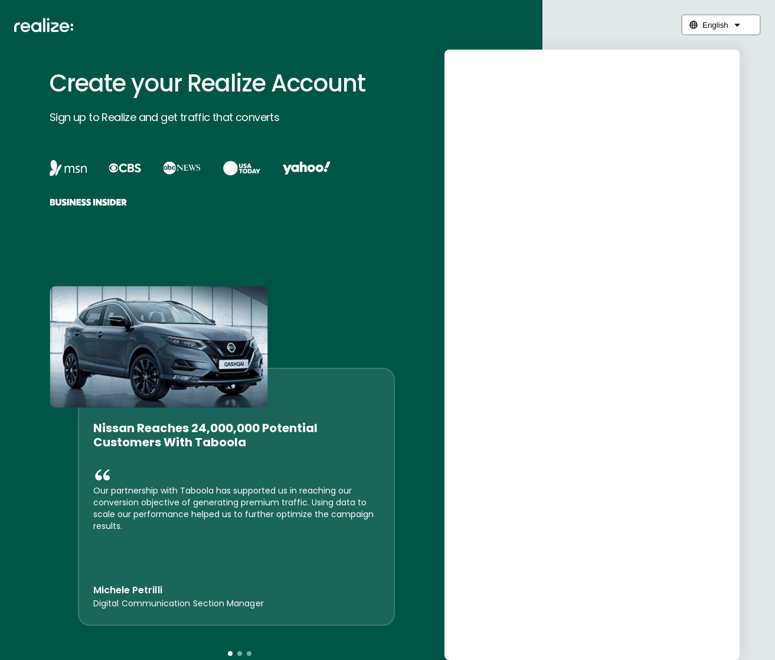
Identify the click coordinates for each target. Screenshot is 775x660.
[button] (230, 653)
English (715, 25)
